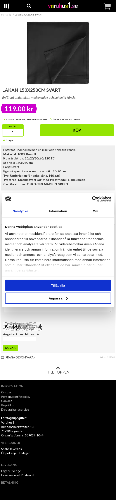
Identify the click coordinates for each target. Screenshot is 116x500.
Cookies (6, 401)
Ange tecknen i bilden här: (21, 334)
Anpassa (58, 298)
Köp (77, 130)
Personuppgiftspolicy (15, 396)
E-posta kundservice (15, 409)
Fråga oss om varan (18, 357)
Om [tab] (95, 211)
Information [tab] (58, 211)
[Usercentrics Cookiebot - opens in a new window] (92, 199)
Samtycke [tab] (20, 211)
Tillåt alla (58, 285)
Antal (13, 126)
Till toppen (58, 370)
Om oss (6, 392)
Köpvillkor (8, 405)
